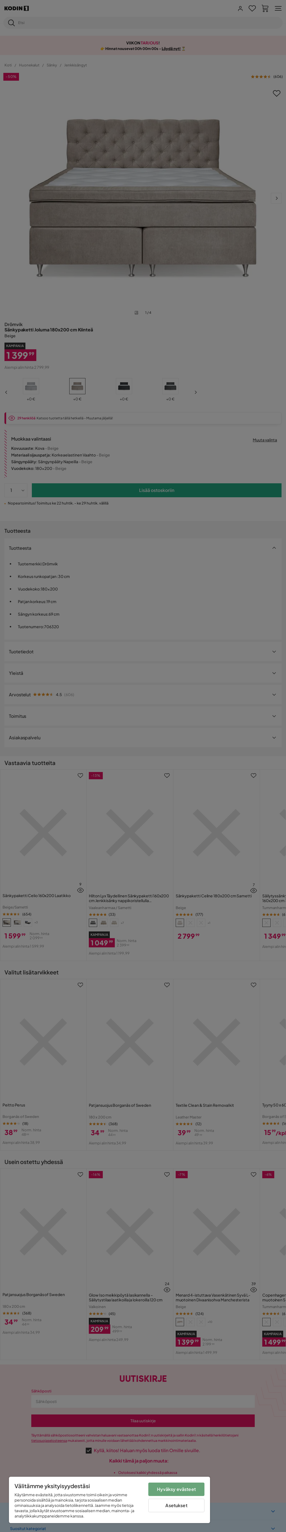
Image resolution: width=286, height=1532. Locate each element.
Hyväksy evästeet (176, 1489)
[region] (109, 1500)
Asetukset (176, 1505)
